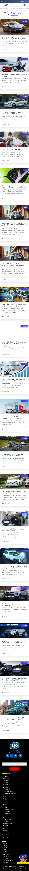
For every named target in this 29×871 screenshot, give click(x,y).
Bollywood (6, 799)
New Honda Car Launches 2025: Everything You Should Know (13, 642)
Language (24, 1)
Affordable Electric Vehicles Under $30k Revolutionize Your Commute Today (14, 225)
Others (25, 170)
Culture (5, 845)
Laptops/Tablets (8, 834)
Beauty (5, 843)
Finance (4, 807)
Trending (5, 825)
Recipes (5, 821)
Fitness (5, 851)
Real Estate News (8, 860)
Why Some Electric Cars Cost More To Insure (14, 75)
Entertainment (6, 797)
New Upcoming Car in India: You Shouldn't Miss (13, 604)
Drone (5, 832)
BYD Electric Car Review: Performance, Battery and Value (13, 38)
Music (5, 803)
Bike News (6, 778)
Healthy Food (7, 819)
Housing (5, 858)
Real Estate (5, 854)
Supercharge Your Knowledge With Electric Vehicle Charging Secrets (14, 186)
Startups (5, 862)
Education (5, 787)
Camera (5, 830)
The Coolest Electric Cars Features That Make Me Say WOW (14, 679)
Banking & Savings (8, 809)
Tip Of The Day (7, 823)
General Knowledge (8, 791)
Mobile (5, 836)
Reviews (5, 784)
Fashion (5, 849)
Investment (6, 811)
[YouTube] (15, 756)
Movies (5, 801)
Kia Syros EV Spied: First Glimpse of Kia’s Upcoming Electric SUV (14, 567)
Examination (6, 789)
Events (5, 847)
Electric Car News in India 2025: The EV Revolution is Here (13, 718)
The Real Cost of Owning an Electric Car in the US (12, 112)
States (3, 1)
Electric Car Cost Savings (11, 149)
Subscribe (14, 769)
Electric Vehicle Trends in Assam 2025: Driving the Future (13, 380)
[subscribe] (20, 756)
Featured (5, 782)
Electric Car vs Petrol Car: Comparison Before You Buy (12, 417)
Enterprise (6, 856)
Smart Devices (7, 838)
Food (3, 817)
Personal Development (9, 793)
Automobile (24, 21)
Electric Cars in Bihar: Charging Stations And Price (13, 529)
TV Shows (6, 805)
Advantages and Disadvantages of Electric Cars (14, 492)
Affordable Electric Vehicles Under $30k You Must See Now (14, 305)
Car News (6, 780)
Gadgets (5, 828)
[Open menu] (3, 5)
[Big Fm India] (24, 4)
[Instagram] (11, 756)
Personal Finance (8, 813)
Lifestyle (4, 841)
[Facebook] (7, 756)
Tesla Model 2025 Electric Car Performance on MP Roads (12, 455)
